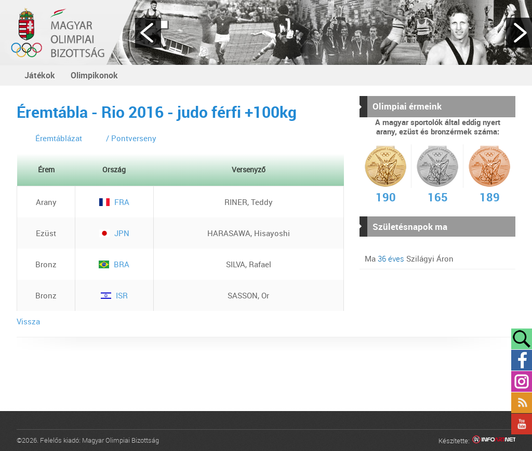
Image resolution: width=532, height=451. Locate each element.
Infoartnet (493, 440)
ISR (114, 295)
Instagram (521, 381)
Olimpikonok (94, 75)
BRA (114, 264)
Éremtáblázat (58, 138)
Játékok (39, 75)
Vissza (28, 321)
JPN (114, 233)
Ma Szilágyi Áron (409, 258)
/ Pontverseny (131, 138)
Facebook (521, 360)
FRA (114, 202)
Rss (521, 402)
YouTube (521, 424)
